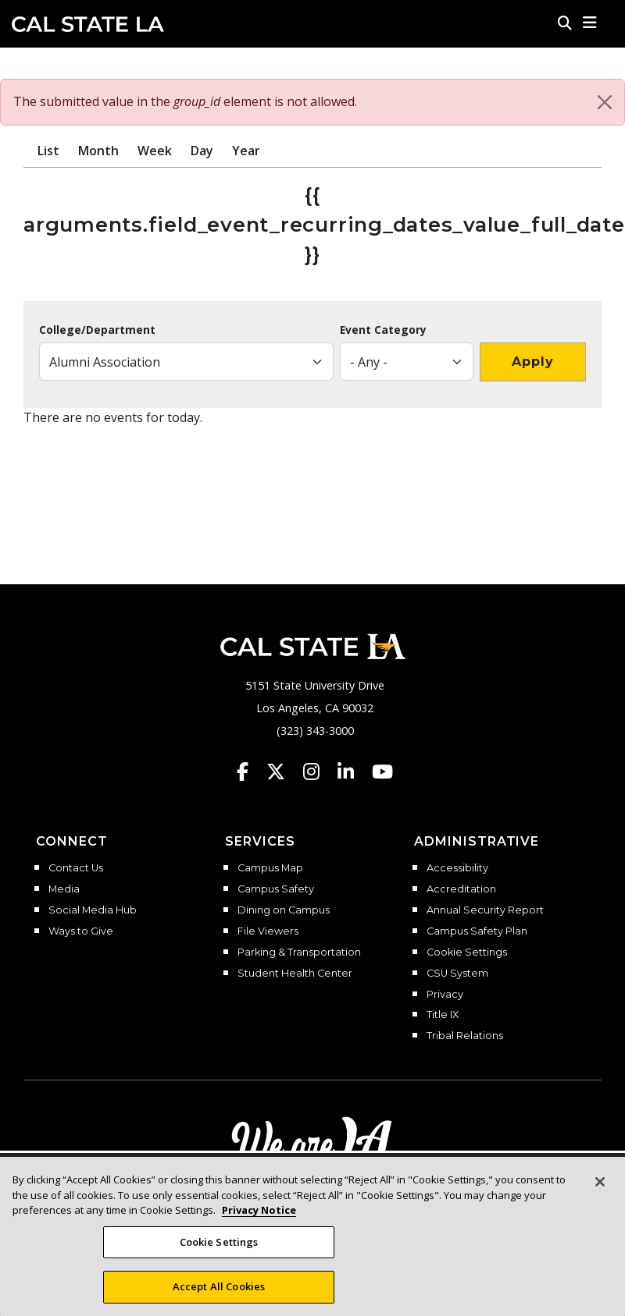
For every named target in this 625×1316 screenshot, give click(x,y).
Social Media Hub (92, 910)
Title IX (443, 1014)
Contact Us (75, 868)
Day (202, 150)
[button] (590, 22)
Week (155, 150)
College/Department (97, 330)
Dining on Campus (284, 910)
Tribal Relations (465, 1035)
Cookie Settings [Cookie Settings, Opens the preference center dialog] (219, 1247)
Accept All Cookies (219, 1292)
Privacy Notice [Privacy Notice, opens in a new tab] (259, 1215)
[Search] (565, 22)
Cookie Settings (467, 952)
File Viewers (268, 931)
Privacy (445, 994)
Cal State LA (88, 24)
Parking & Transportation (299, 952)
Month (98, 150)
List (48, 150)
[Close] (604, 102)
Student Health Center (295, 973)
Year (246, 150)
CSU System (457, 973)
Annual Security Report (485, 910)
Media (64, 889)
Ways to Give (80, 931)
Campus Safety (276, 889)
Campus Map (270, 868)
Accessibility (457, 868)
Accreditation (461, 889)
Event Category (383, 330)
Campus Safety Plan (477, 931)
